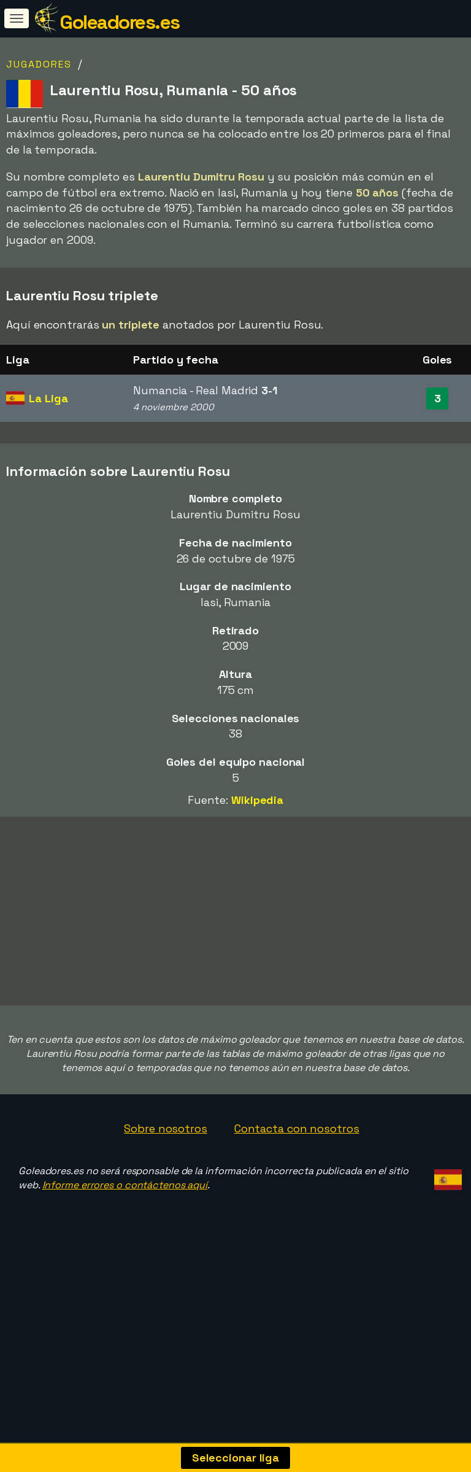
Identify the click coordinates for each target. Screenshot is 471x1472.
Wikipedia (257, 800)
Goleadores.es (119, 22)
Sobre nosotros (165, 1169)
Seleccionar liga (235, 1458)
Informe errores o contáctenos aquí (125, 1225)
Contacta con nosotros (296, 1169)
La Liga (48, 398)
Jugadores (39, 64)
